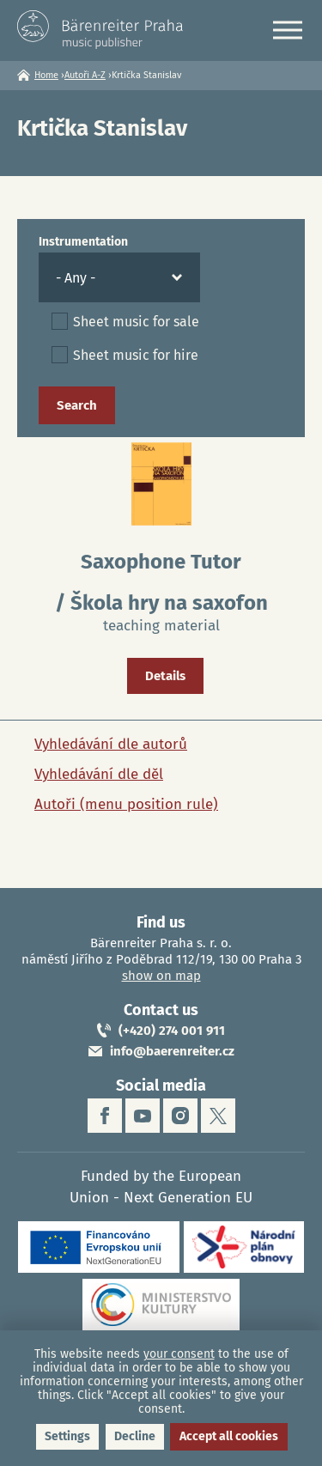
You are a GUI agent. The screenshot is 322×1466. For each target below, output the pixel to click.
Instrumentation (83, 241)
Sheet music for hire (135, 355)
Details (165, 676)
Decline (134, 1436)
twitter (218, 1115)
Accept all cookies (228, 1436)
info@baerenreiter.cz (172, 1051)
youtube (142, 1115)
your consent (179, 1354)
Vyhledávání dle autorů (110, 744)
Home (46, 75)
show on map (161, 975)
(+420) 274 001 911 (171, 1030)
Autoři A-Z (85, 75)
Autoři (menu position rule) (126, 804)
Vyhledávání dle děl (98, 774)
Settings (67, 1436)
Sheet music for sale (136, 321)
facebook (105, 1115)
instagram (180, 1115)
